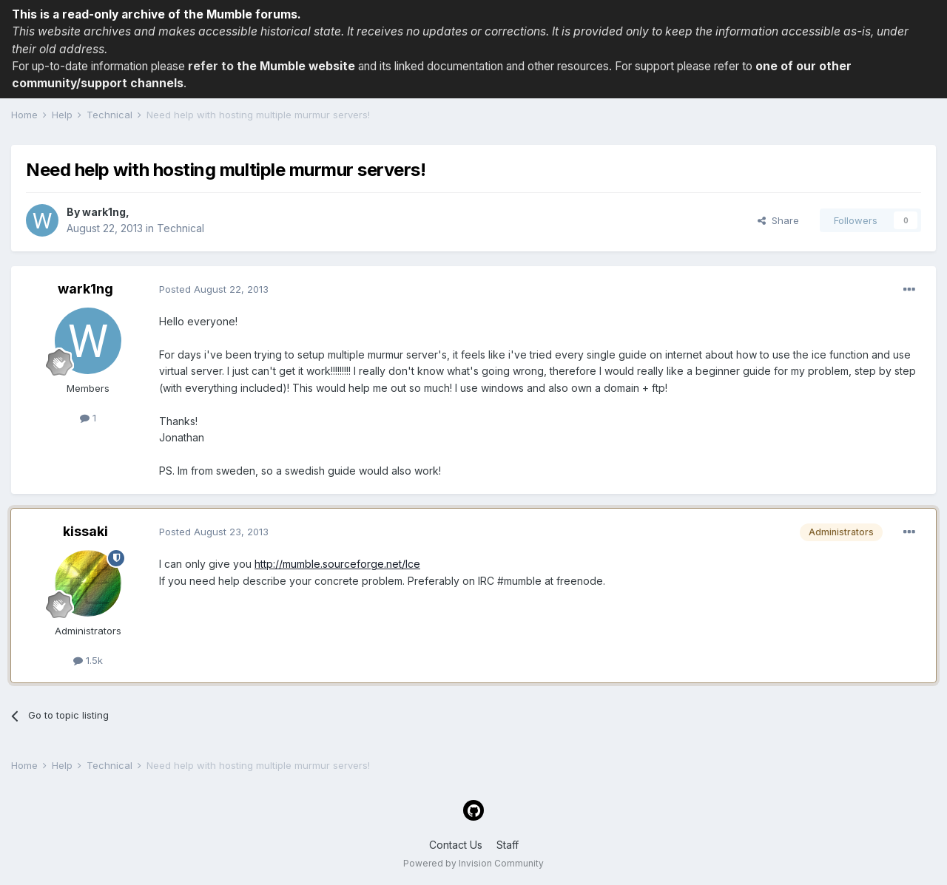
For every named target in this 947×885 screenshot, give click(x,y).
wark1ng (104, 212)
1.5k (88, 660)
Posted (214, 289)
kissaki (85, 531)
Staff (507, 844)
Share (778, 220)
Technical (180, 228)
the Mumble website (296, 66)
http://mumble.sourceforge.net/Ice (337, 563)
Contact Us (455, 844)
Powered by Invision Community (473, 863)
